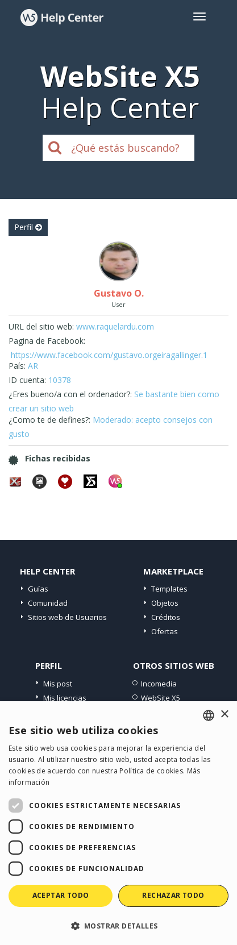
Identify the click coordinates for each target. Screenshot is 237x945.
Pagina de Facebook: (47, 340)
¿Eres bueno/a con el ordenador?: (70, 394)
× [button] (224, 714)
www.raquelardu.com (115, 326)
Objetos (164, 603)
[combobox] (208, 715)
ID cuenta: (27, 379)
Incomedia (159, 683)
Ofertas (164, 631)
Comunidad (48, 603)
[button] (118, 925)
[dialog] (118, 823)
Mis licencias (64, 698)
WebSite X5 (160, 698)
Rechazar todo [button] (173, 895)
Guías (38, 589)
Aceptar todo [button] (60, 895)
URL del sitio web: (41, 326)
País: (17, 365)
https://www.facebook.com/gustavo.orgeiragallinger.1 (109, 354)
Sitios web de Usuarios (67, 617)
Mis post (57, 683)
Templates (169, 589)
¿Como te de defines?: (49, 419)
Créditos (165, 617)
